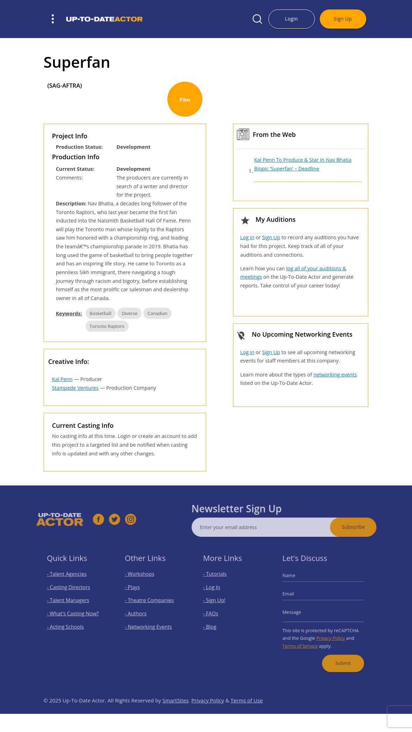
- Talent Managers (69, 602)
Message (296, 612)
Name (293, 580)
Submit (340, 656)
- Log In (215, 591)
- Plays (135, 591)
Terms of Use (247, 711)
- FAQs (214, 613)
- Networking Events (149, 625)
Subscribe (364, 527)
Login (291, 18)
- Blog (213, 625)
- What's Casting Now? (73, 613)
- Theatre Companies (150, 602)
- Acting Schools (67, 625)
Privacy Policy (329, 634)
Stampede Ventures (75, 388)
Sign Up (343, 18)
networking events (335, 374)
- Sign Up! (217, 602)
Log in (247, 237)
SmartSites (175, 711)
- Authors (138, 613)
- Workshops (141, 579)
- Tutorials (218, 579)
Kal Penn (62, 379)
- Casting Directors (69, 591)
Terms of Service (303, 641)
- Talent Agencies (68, 579)
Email (293, 596)
